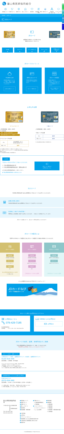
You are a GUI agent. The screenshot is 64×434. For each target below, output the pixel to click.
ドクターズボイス (58, 10)
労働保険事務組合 (39, 402)
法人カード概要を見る (32, 88)
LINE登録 (23, 413)
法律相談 (50, 411)
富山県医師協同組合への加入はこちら (13, 172)
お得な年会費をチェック (9, 88)
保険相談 (50, 404)
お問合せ (23, 415)
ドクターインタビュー (40, 407)
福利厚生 (32, 9)
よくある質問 (38, 409)
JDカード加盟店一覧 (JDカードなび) (54, 89)
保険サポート (18, 9)
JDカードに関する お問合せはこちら (47, 167)
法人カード (19, 49)
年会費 (7, 49)
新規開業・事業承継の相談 (54, 409)
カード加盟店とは (32, 49)
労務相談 (37, 404)
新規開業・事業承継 (38, 10)
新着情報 (49, 400)
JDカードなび (44, 49)
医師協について (5, 9)
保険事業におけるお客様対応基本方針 (29, 418)
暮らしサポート (25, 9)
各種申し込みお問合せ (57, 49)
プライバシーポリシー (26, 417)
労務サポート (37, 400)
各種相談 (52, 10)
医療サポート (12, 9)
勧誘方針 (23, 422)
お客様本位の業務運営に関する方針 (29, 420)
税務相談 (50, 406)
